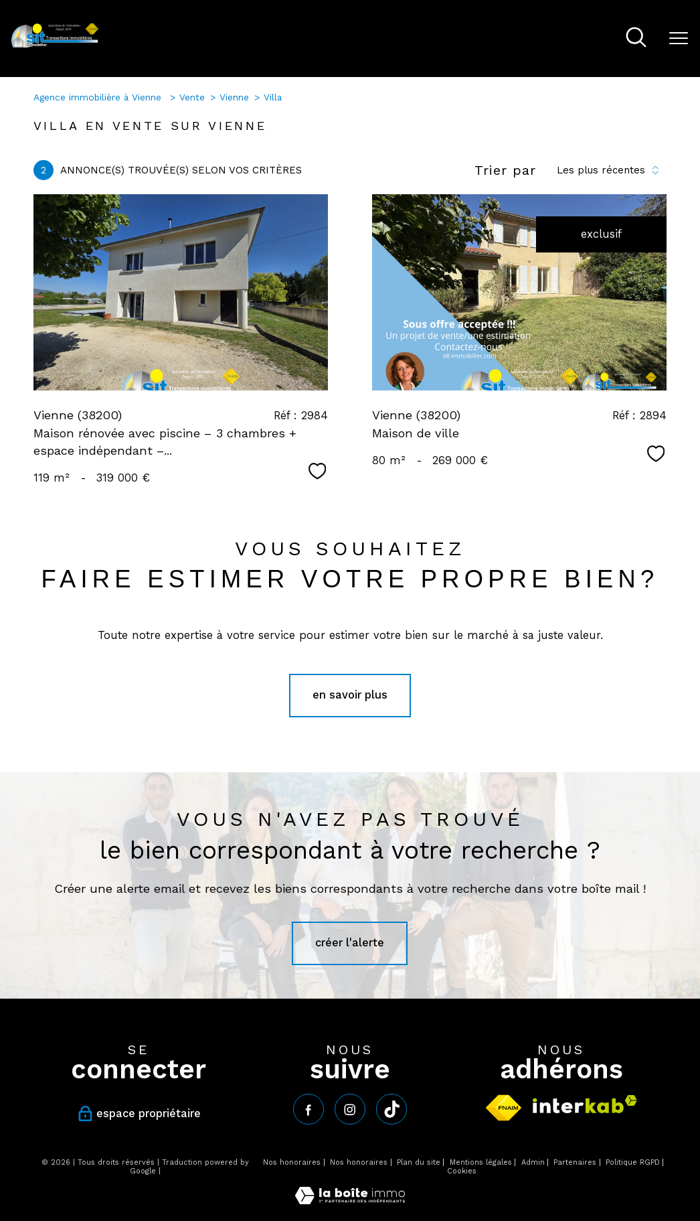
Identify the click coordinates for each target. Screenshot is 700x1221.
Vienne (234, 97)
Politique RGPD (633, 1162)
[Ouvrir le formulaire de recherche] (636, 38)
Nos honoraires (292, 1162)
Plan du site (418, 1162)
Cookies (461, 1171)
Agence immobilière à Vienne (99, 97)
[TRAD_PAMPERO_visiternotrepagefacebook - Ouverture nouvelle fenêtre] (308, 1109)
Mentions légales (481, 1162)
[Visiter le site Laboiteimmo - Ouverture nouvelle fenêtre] (350, 1200)
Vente (192, 97)
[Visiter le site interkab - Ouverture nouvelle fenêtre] (585, 1104)
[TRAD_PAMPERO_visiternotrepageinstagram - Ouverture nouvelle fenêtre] (350, 1109)
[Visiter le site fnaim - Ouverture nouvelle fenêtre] (503, 1108)
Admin (533, 1162)
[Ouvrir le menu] (678, 38)
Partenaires (574, 1162)
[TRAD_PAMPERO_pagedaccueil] (55, 45)
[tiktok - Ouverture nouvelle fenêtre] (391, 1109)
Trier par (505, 170)
